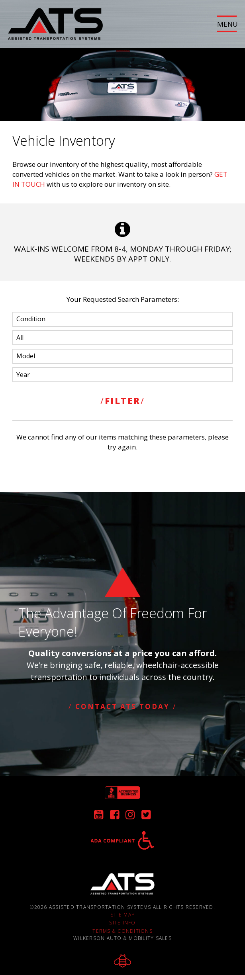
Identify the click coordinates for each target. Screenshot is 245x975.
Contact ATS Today (122, 706)
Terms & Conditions (122, 930)
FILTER (123, 400)
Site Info (122, 922)
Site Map (122, 914)
